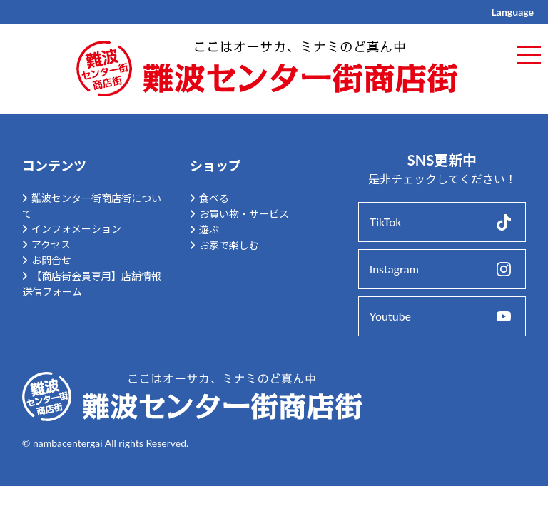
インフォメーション (76, 229)
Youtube (390, 316)
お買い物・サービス (244, 214)
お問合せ (51, 260)
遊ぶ (209, 229)
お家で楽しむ (229, 245)
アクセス (51, 244)
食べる (214, 198)
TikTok (386, 221)
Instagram (394, 269)
